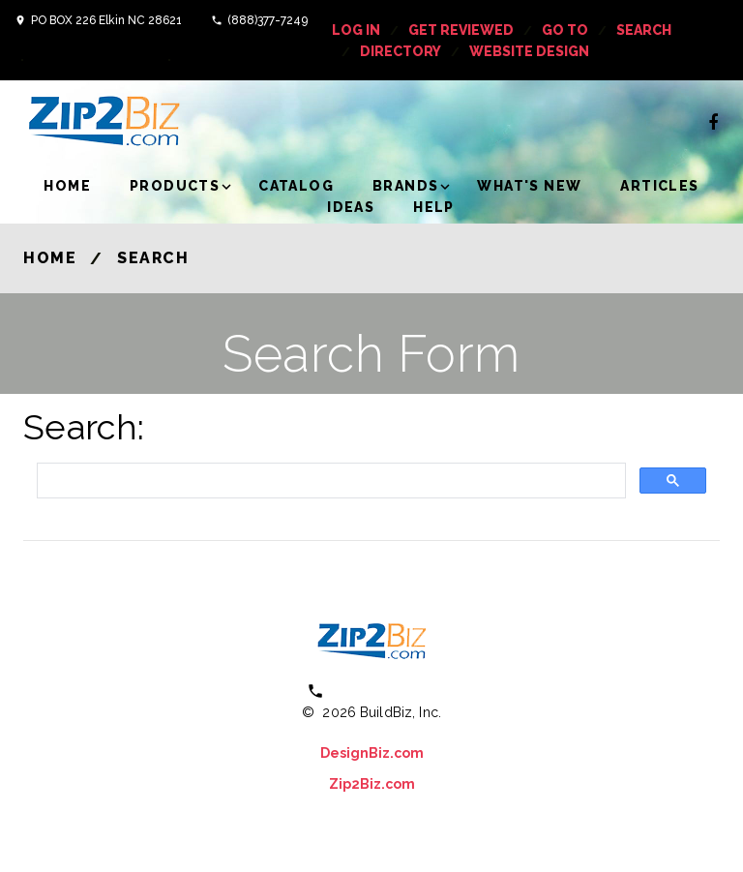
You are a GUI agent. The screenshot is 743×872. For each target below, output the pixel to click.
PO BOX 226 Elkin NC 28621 (106, 20)
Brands (405, 186)
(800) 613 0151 (384, 690)
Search (643, 30)
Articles (659, 186)
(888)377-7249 (267, 20)
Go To (565, 30)
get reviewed (461, 30)
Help (434, 207)
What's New (529, 186)
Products (175, 186)
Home (67, 186)
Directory (400, 51)
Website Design (529, 51)
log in (356, 30)
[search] (329, 480)
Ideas (350, 207)
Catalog (296, 186)
